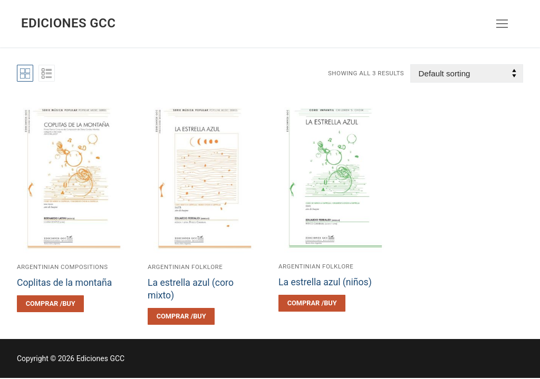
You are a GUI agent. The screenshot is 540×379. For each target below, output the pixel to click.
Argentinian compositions (62, 267)
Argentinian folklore (185, 267)
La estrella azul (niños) (325, 282)
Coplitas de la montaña (64, 282)
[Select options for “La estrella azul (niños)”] (311, 303)
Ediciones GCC (68, 23)
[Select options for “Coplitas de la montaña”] (50, 303)
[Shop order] (466, 73)
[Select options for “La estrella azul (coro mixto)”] (181, 316)
